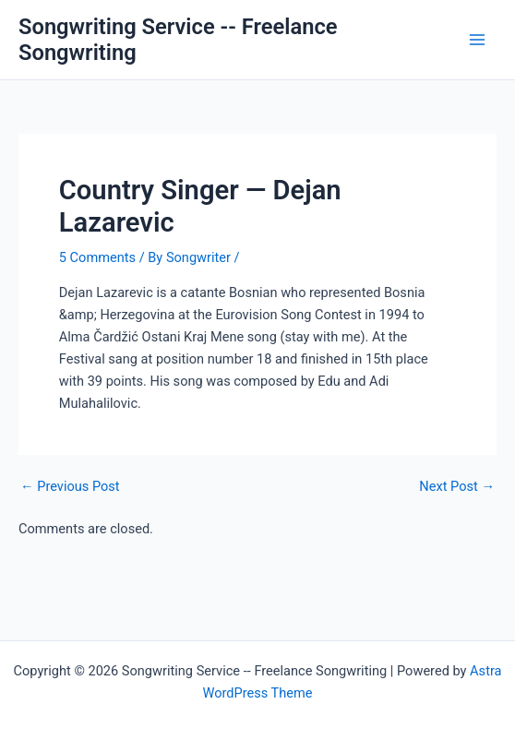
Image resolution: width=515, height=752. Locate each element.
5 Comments (97, 257)
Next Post (457, 487)
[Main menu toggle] (477, 39)
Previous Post (70, 487)
